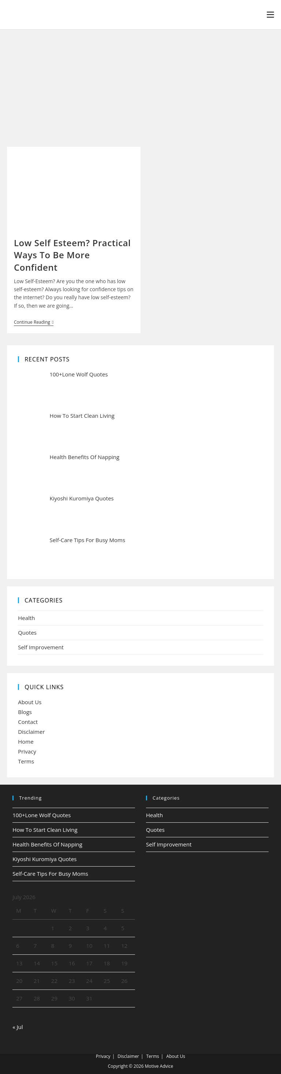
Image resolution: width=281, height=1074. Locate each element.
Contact (28, 721)
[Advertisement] (140, 84)
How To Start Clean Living (44, 829)
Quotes (27, 632)
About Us (29, 702)
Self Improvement (41, 647)
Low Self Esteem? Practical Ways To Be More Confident (72, 255)
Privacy (27, 751)
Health (26, 618)
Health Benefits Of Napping (47, 844)
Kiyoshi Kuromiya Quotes (44, 859)
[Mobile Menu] (270, 14)
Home (25, 741)
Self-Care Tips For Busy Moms (50, 873)
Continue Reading (33, 323)
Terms (26, 761)
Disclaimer (31, 731)
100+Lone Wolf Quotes (41, 815)
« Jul (17, 1026)
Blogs (25, 712)
